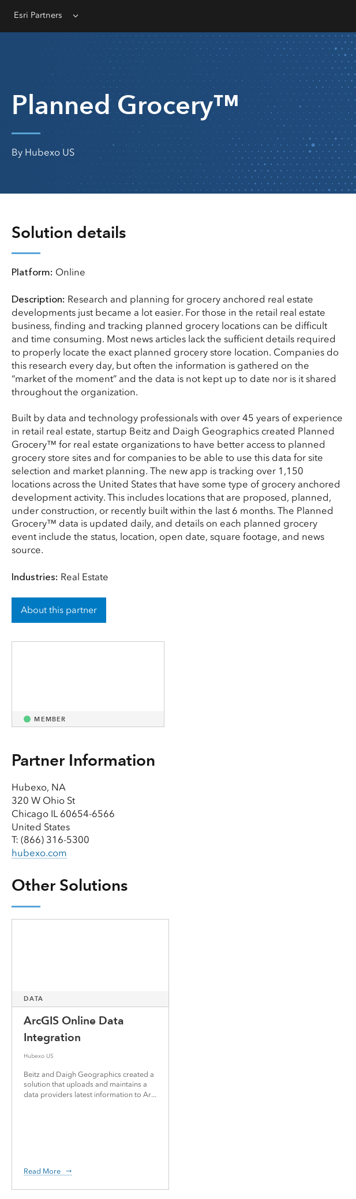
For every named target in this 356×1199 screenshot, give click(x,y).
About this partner (59, 609)
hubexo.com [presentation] (39, 852)
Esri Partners (38, 15)
